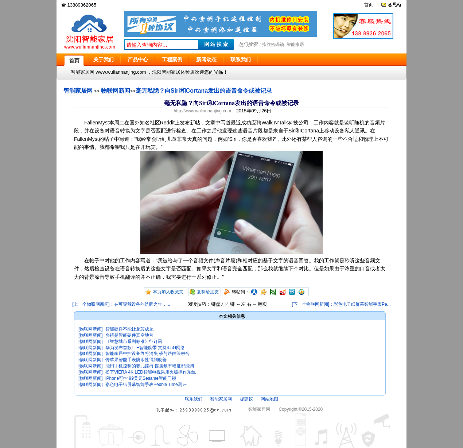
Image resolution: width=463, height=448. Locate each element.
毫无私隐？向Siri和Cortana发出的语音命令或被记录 (204, 91)
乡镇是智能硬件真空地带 (129, 335)
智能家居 (295, 44)
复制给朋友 (208, 291)
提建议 (246, 399)
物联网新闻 (115, 91)
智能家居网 (78, 91)
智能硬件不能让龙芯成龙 (129, 329)
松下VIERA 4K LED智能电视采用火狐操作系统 (150, 372)
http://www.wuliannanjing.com (202, 110)
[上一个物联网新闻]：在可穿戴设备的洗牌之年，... (121, 304)
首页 (368, 4)
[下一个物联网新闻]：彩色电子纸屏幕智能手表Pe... (341, 304)
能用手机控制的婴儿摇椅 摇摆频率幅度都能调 (149, 365)
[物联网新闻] (90, 329)
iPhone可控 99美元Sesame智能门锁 (140, 378)
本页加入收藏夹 (168, 291)
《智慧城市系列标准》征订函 (133, 341)
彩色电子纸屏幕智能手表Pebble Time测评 (146, 384)
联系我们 (193, 399)
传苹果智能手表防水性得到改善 (136, 359)
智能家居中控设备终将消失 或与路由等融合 (147, 353)
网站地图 (269, 399)
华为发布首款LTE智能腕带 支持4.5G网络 (145, 347)
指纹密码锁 (273, 44)
